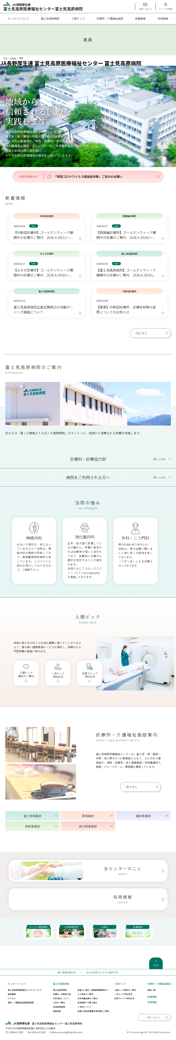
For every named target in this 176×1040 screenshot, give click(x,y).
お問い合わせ (153, 1017)
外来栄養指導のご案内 (87, 998)
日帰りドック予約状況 (124, 998)
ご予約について (84, 1006)
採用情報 (163, 18)
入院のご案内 (59, 1002)
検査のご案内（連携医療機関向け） (93, 990)
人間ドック (78, 18)
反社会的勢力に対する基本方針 (102, 972)
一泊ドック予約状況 (123, 994)
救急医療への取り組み (87, 1002)
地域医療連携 (59, 1006)
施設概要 (12, 994)
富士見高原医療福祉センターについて (25, 990)
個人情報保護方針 (67, 972)
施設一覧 (151, 990)
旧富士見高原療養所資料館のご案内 (93, 1011)
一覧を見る (140, 333)
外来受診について (61, 998)
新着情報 (140, 18)
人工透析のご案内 (85, 994)
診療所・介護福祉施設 (110, 18)
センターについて (18, 18)
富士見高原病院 (50, 18)
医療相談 (57, 1011)
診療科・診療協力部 (62, 994)
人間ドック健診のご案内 (125, 990)
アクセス (12, 998)
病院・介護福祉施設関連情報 (21, 1002)
